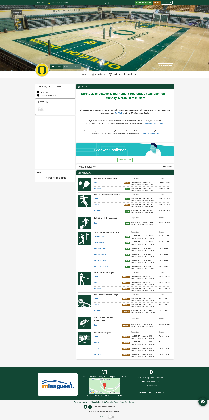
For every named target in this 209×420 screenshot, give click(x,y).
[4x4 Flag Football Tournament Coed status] (128, 199)
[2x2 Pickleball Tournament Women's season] (164, 188)
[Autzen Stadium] (104, 386)
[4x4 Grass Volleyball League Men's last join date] (143, 306)
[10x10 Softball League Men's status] (126, 283)
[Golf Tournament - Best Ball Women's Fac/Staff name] (101, 260)
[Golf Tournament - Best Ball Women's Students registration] (142, 266)
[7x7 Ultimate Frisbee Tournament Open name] (96, 325)
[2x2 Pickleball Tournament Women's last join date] (142, 190)
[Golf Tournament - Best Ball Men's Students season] (164, 254)
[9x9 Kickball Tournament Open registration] (142, 223)
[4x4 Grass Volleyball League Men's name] (96, 304)
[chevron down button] (71, 3)
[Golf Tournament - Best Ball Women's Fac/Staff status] (128, 261)
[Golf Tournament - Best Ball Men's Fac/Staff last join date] (142, 250)
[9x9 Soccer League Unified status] (126, 349)
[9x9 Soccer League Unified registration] (141, 348)
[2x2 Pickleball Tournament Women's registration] (141, 188)
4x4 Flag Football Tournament (107, 195)
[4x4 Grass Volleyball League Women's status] (126, 311)
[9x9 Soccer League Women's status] (126, 355)
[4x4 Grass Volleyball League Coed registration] (141, 298)
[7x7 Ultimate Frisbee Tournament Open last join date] (142, 327)
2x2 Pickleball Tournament (106, 179)
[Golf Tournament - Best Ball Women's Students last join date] (142, 268)
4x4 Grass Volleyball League (106, 295)
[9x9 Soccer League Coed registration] (141, 336)
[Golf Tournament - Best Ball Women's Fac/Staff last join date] (142, 262)
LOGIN (156, 2)
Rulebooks (43, 92)
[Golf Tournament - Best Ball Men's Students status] (128, 255)
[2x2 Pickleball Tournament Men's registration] (141, 182)
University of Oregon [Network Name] (58, 3)
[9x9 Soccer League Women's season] (164, 354)
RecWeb (119, 113)
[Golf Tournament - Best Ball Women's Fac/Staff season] (164, 260)
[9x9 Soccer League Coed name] (96, 336)
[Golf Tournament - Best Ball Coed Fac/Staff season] (164, 236)
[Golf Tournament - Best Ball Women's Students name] (101, 266)
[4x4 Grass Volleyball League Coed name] (96, 298)
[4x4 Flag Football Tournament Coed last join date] (142, 200)
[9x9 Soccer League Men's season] (164, 342)
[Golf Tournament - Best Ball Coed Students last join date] (142, 244)
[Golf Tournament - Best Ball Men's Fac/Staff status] (128, 249)
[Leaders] (115, 74)
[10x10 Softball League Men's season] (164, 282)
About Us (123, 402)
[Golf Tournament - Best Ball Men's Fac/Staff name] (100, 248)
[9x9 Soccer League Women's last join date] (143, 356)
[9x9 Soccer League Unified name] (97, 348)
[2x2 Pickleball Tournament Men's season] (164, 182)
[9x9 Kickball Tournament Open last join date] (142, 225)
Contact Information (47, 96)
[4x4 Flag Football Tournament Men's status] (127, 205)
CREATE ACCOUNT (143, 2)
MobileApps (167, 2)
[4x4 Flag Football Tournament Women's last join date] (142, 213)
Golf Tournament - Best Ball (106, 232)
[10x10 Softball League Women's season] (164, 288)
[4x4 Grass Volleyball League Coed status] (126, 299)
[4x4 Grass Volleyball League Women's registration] (141, 310)
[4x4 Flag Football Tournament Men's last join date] (142, 207)
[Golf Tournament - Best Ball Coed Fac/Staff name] (99, 236)
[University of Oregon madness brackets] (72, 67)
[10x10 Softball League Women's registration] (141, 288)
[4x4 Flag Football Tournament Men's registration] (141, 204)
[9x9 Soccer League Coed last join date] (143, 338)
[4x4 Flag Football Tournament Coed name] (96, 198)
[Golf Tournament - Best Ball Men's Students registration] (142, 254)
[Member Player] (107, 2)
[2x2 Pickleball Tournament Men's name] (96, 182)
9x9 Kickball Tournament (105, 218)
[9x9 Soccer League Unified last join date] (143, 350)
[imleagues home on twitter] (85, 407)
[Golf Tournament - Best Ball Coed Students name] (99, 242)
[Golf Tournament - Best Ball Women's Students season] (164, 266)
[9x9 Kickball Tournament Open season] (164, 223)
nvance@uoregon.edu (150, 133)
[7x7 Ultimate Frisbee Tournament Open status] (126, 325)
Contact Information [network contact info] (152, 382)
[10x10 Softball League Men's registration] (141, 282)
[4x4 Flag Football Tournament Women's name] (97, 210)
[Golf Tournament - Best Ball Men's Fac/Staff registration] (142, 248)
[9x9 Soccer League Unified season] (164, 348)
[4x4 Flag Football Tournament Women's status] (128, 211)
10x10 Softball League (104, 273)
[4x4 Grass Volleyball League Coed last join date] (143, 300)
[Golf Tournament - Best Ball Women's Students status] (128, 267)
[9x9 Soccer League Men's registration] (141, 342)
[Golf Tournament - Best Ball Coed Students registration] (142, 242)
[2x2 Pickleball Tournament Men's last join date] (142, 184)
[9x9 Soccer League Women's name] (97, 354)
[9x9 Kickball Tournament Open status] (128, 223)
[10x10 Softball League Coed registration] (141, 276)
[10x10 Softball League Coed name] (96, 276)
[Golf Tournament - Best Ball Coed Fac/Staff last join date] (142, 238)
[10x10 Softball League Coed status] (126, 277)
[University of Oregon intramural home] (56, 67)
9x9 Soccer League (102, 332)
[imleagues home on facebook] (90, 407)
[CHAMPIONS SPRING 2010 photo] (40, 109)
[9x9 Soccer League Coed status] (126, 337)
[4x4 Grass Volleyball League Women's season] (164, 310)
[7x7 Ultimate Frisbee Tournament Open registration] (141, 325)
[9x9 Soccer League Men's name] (96, 342)
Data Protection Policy (110, 402)
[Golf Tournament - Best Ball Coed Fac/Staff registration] (142, 236)
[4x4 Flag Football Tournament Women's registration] (141, 210)
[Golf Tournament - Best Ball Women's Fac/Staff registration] (142, 260)
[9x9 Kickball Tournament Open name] (96, 223)
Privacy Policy (96, 402)
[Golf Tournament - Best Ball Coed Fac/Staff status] (128, 237)
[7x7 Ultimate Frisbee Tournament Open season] (164, 325)
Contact (132, 402)
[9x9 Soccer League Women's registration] (141, 354)
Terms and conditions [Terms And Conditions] (81, 402)
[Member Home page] (40, 3)
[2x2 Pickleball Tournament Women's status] (128, 189)
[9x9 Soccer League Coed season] (164, 336)
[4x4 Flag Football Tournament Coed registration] (141, 198)
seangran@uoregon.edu (154, 123)
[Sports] (83, 74)
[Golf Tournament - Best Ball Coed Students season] (164, 242)
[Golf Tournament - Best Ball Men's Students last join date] (142, 256)
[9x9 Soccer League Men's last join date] (143, 344)
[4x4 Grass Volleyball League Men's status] (126, 305)
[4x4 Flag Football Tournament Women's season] (164, 210)
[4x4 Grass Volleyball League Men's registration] (141, 304)
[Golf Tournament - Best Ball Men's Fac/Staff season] (164, 248)
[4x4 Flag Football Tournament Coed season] (164, 198)
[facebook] (121, 406)
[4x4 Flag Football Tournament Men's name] (96, 204)
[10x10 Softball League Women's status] (126, 289)
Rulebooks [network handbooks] (152, 386)
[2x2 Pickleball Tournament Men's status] (127, 183)
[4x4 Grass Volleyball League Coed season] (164, 298)
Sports (85, 74)
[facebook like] (55, 142)
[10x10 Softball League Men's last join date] (143, 284)
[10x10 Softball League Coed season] (164, 276)
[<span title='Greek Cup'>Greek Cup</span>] (130, 74)
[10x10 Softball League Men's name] (96, 282)
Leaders (116, 74)
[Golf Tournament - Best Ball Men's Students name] (100, 254)
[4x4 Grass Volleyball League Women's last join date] (143, 313)
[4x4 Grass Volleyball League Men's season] (164, 304)
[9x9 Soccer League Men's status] (126, 343)
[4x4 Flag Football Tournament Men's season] (164, 204)
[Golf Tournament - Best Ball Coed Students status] (128, 243)
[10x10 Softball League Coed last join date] (143, 278)
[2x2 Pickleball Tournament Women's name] (97, 188)
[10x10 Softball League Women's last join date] (143, 290)
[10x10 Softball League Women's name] (97, 288)
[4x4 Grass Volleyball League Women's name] (97, 310)
